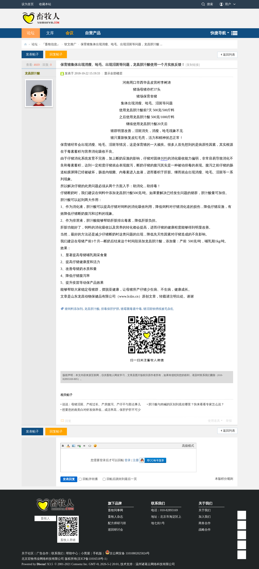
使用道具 (214, 420)
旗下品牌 (115, 503)
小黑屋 (85, 553)
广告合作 (42, 553)
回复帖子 (56, 54)
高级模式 (188, 445)
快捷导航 (218, 33)
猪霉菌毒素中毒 (131, 308)
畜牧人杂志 (115, 516)
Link (79, 446)
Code (90, 446)
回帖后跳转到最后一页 (120, 479)
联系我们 (158, 503)
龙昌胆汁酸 (32, 73)
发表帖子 (32, 54)
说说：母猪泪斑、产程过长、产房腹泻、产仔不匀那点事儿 (101, 404)
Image (73, 446)
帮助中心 (72, 553)
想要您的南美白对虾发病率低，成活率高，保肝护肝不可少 (101, 409)
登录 (128, 460)
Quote (84, 446)
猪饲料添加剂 (74, 308)
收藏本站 (45, 4)
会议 (69, 33)
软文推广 (70, 44)
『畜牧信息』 (51, 44)
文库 (50, 33)
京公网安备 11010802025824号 (127, 553)
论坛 (31, 33)
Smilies (95, 446)
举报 (229, 420)
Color (68, 446)
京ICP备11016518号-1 (92, 558)
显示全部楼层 (113, 73)
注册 (136, 460)
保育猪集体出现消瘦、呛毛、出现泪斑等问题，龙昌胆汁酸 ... (121, 44)
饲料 (164, 158)
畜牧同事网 (115, 510)
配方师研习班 (117, 523)
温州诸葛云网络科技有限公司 (155, 564)
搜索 (210, 4)
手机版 (97, 553)
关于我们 (205, 503)
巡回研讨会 (115, 529)
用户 (228, 4)
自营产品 (93, 33)
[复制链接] (193, 64)
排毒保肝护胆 (110, 308)
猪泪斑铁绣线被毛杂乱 (158, 308)
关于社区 (28, 553)
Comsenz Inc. (79, 564)
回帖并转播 (88, 479)
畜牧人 (25, 44)
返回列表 (229, 54)
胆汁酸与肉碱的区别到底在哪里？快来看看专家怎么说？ (186, 404)
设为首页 (28, 4)
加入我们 (205, 516)
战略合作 (205, 529)
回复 (68, 421)
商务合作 (205, 523)
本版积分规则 (224, 478)
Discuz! (41, 564)
